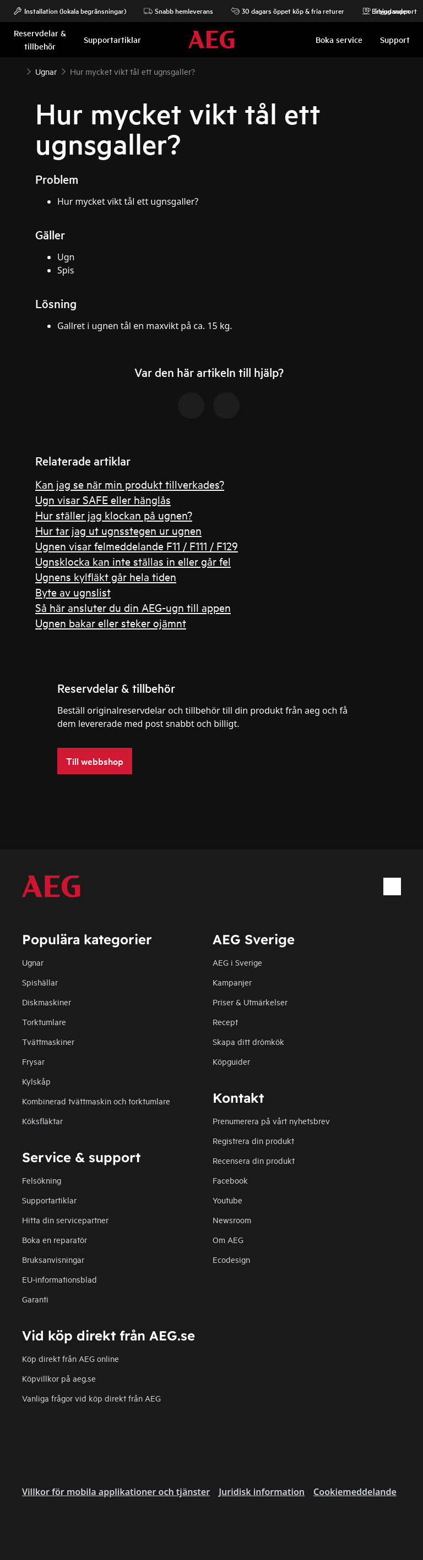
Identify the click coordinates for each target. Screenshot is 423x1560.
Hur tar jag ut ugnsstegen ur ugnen (118, 530)
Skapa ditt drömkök (248, 1041)
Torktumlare (44, 1021)
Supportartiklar (49, 1200)
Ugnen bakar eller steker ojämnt (110, 623)
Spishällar (40, 982)
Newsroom (232, 1219)
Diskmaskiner (46, 1002)
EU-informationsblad (59, 1279)
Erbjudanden (385, 11)
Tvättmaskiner (48, 1041)
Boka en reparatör (54, 1239)
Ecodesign (231, 1259)
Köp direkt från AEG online (70, 1358)
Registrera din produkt (253, 1140)
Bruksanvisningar (53, 1259)
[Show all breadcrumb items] (17, 70)
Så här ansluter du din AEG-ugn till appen (133, 607)
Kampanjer (232, 982)
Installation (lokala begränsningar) (69, 11)
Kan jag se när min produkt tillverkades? (129, 484)
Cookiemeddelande (355, 1492)
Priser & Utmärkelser (250, 1002)
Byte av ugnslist (73, 592)
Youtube (227, 1200)
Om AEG (228, 1239)
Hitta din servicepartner (65, 1219)
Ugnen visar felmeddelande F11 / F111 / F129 (136, 545)
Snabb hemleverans (178, 11)
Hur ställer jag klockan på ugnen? (113, 515)
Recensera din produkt (254, 1160)
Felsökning (41, 1180)
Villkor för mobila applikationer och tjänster (116, 1492)
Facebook (230, 1180)
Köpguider (231, 1061)
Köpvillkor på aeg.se (59, 1378)
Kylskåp (36, 1081)
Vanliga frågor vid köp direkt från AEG (91, 1398)
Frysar (33, 1061)
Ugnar (33, 962)
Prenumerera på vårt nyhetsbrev (271, 1120)
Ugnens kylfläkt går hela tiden (105, 576)
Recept (225, 1021)
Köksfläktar (42, 1120)
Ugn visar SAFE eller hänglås (103, 499)
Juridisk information (262, 1492)
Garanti (35, 1299)
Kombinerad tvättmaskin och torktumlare (96, 1101)
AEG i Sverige (237, 962)
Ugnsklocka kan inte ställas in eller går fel (133, 561)
